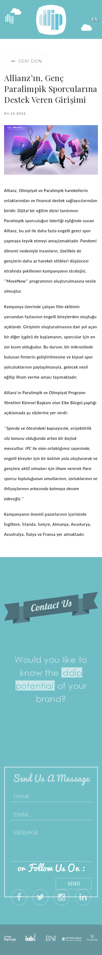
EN (95, 19)
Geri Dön (26, 61)
